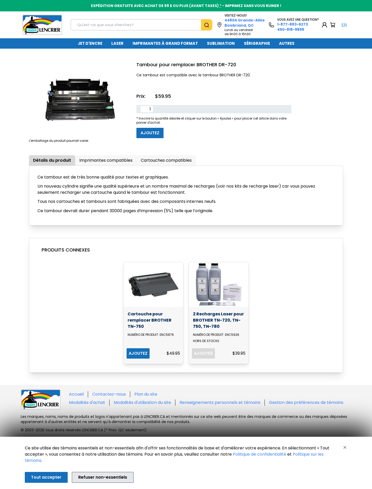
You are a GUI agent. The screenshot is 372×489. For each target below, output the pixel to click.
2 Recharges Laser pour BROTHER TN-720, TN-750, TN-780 (218, 320)
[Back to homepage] (42, 24)
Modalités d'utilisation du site (142, 402)
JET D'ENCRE (90, 43)
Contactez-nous (109, 394)
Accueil (76, 394)
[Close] (345, 447)
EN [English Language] (344, 25)
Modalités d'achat (87, 402)
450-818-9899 (290, 29)
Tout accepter (46, 477)
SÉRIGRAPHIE (257, 43)
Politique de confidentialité (259, 454)
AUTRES (287, 43)
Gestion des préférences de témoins (306, 402)
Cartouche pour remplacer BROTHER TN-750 (150, 320)
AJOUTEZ (138, 353)
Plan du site (145, 394)
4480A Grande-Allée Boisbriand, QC (244, 23)
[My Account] (324, 24)
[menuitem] (90, 43)
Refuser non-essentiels (102, 477)
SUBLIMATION (221, 43)
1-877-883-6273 (292, 24)
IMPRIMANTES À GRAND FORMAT (165, 43)
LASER (117, 43)
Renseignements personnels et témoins (220, 402)
